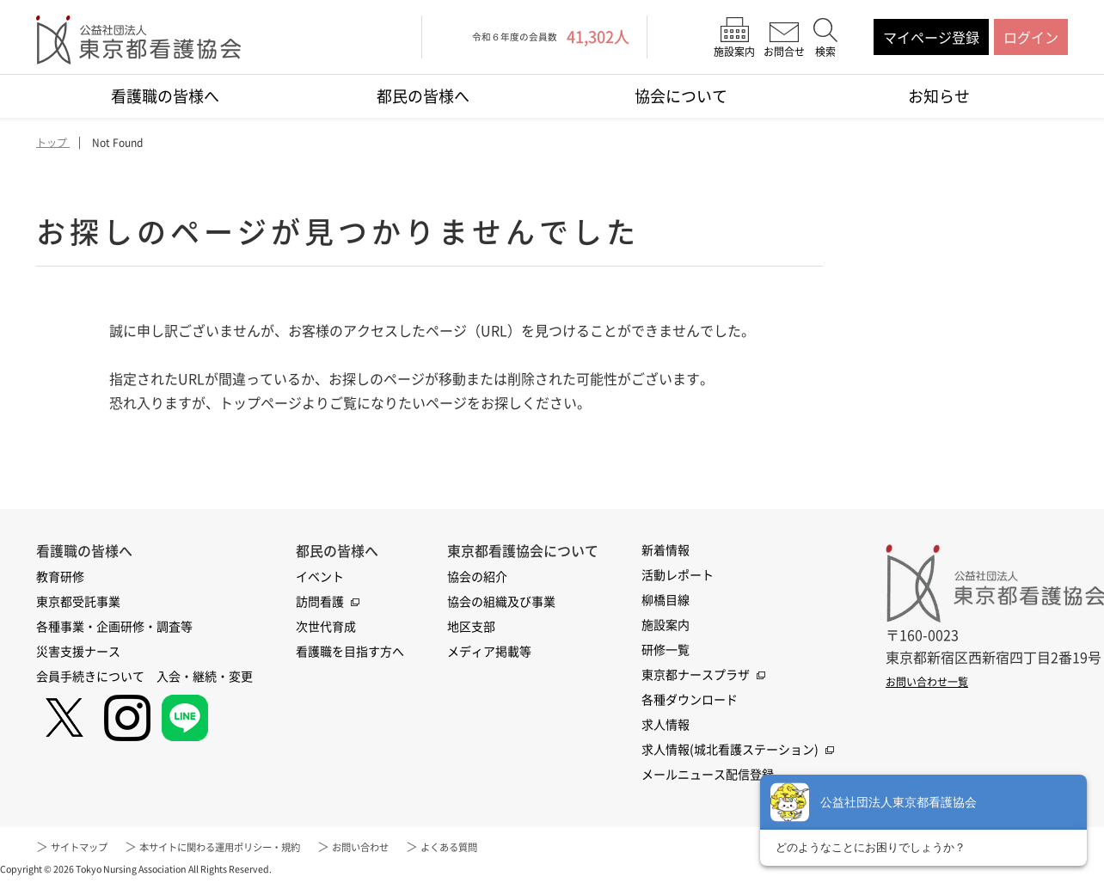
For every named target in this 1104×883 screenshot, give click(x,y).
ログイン (1030, 37)
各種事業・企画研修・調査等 (114, 626)
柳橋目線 (665, 600)
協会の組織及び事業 (501, 601)
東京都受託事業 (78, 601)
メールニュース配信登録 (707, 774)
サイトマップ (87, 846)
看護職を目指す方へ (350, 651)
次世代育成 (326, 626)
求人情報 (665, 724)
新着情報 (665, 550)
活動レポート (677, 575)
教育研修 (60, 577)
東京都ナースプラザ (695, 675)
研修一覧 (665, 650)
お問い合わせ (427, 846)
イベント (320, 577)
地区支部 (471, 626)
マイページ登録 (931, 37)
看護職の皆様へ (165, 95)
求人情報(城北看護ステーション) (730, 749)
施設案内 (665, 625)
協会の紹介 (477, 577)
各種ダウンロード (689, 699)
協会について (681, 95)
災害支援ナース (78, 651)
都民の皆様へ (423, 95)
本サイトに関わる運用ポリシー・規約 (257, 846)
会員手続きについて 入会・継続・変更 (144, 676)
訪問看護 (320, 601)
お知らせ (939, 95)
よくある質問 (531, 846)
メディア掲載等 (489, 651)
